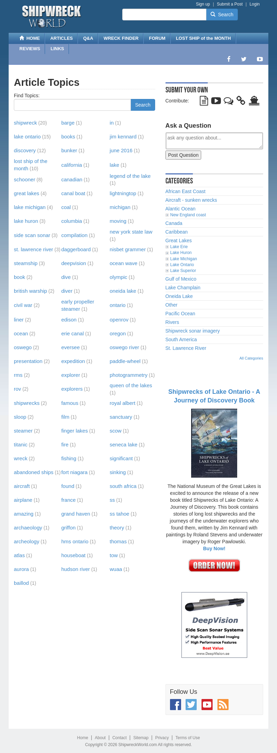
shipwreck (25, 123)
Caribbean (177, 232)
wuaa (116, 569)
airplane (23, 500)
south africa (123, 486)
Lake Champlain (183, 287)
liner (19, 320)
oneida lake (123, 291)
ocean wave (123, 263)
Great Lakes (179, 240)
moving (118, 221)
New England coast (188, 214)
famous (69, 403)
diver (67, 291)
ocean (21, 333)
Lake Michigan (183, 258)
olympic (118, 277)
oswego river (124, 347)
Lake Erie (179, 246)
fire (65, 444)
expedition (73, 361)
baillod (21, 583)
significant (121, 458)
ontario (118, 305)
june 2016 (121, 150)
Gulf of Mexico (181, 279)
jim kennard (123, 136)
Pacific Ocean (180, 313)
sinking (118, 472)
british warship (30, 291)
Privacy (162, 737)
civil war (23, 305)
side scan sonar (32, 235)
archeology (26, 541)
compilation (74, 235)
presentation (28, 361)
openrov (119, 320)
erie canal (72, 333)
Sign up (203, 4)
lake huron (26, 221)
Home (82, 737)
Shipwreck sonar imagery (193, 331)
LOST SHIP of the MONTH (203, 38)
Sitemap (141, 737)
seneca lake (123, 444)
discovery (25, 150)
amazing (24, 514)
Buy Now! (214, 548)
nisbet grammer (128, 249)
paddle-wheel (125, 361)
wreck (20, 458)
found (67, 486)
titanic (20, 444)
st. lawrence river (33, 249)
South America (181, 339)
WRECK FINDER (121, 38)
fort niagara (74, 472)
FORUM (157, 38)
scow (116, 431)
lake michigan (30, 207)
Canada (174, 223)
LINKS (57, 48)
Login (255, 4)
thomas (118, 541)
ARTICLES (61, 38)
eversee (70, 347)
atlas (19, 555)
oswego (23, 347)
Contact (119, 737)
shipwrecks (26, 403)
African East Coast (186, 191)
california (71, 165)
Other (172, 305)
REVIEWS (29, 48)
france (68, 500)
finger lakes (74, 431)
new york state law (131, 232)
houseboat (73, 555)
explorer (70, 375)
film (65, 417)
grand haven (75, 514)
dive (66, 277)
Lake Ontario (182, 264)
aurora (21, 569)
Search (222, 14)
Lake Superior (183, 270)
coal (66, 207)
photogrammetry (129, 375)
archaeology (28, 527)
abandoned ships (33, 472)
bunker (69, 150)
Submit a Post (230, 4)
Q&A (88, 38)
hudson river (75, 569)
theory (117, 527)
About (100, 737)
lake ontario (27, 136)
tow (114, 555)
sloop (20, 417)
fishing (68, 458)
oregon (118, 333)
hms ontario (74, 541)
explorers (72, 389)
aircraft (22, 486)
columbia (71, 221)
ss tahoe (119, 514)
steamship (25, 263)
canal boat (73, 193)
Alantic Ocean (181, 208)
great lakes (26, 193)
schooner (24, 179)
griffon (68, 527)
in (112, 123)
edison (69, 320)
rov (17, 389)
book (19, 277)
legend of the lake (130, 176)
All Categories (251, 358)
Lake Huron (181, 252)
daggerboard (76, 249)
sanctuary (121, 417)
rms (18, 375)
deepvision (73, 263)
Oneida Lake (179, 296)
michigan (120, 207)
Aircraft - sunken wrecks (191, 200)
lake (114, 165)
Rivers (172, 322)
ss (112, 500)
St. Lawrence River (186, 348)
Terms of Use (188, 737)
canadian (71, 179)
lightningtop (123, 193)
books (68, 136)
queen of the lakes (131, 385)
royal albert (122, 403)
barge (67, 123)
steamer (23, 431)
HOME (29, 38)
